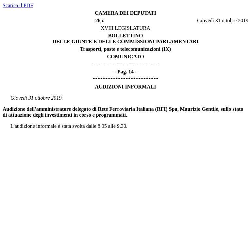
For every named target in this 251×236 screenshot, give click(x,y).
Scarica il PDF (18, 5)
